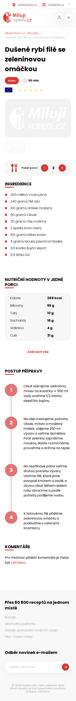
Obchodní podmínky (20, 624)
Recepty (33, 33)
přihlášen (18, 562)
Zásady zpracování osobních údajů (31, 630)
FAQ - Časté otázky (19, 637)
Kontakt (10, 617)
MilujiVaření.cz (15, 33)
